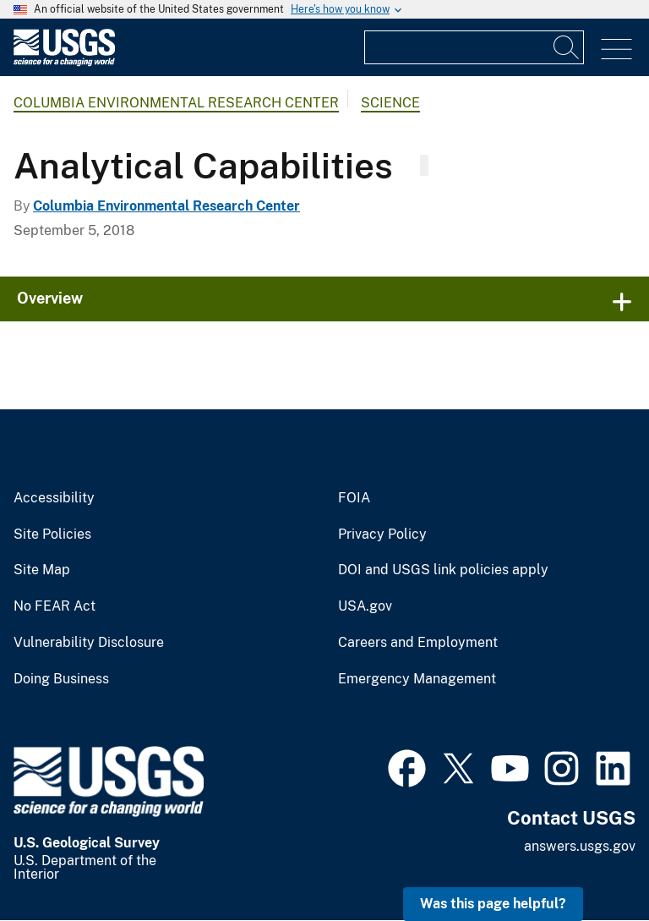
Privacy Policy (382, 534)
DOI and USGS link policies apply (443, 570)
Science (390, 103)
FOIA (354, 498)
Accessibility (54, 498)
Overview (50, 298)
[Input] (474, 47)
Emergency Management (417, 679)
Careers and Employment (418, 642)
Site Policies (52, 534)
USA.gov (365, 606)
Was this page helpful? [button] (493, 904)
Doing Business (61, 679)
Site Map (42, 570)
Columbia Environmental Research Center (176, 103)
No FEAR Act (54, 606)
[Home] (64, 62)
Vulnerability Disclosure (89, 642)
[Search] (567, 47)
